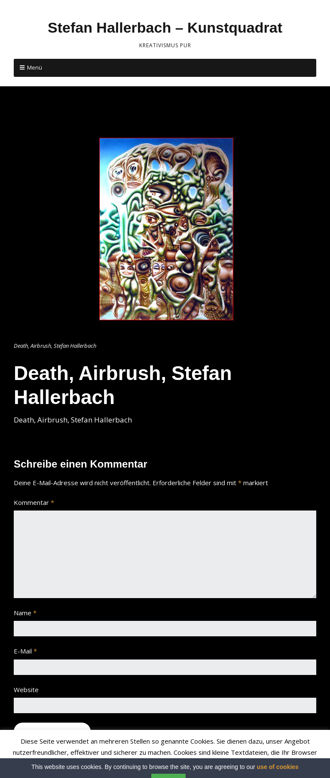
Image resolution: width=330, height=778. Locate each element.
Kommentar (34, 502)
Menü (34, 67)
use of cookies (278, 774)
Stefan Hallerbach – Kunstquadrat (165, 27)
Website (26, 689)
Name (25, 612)
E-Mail (25, 651)
